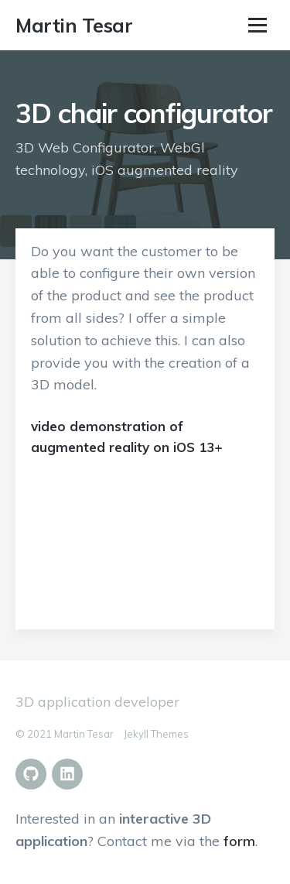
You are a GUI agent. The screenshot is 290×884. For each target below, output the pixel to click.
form (239, 841)
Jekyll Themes (156, 734)
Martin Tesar (73, 25)
